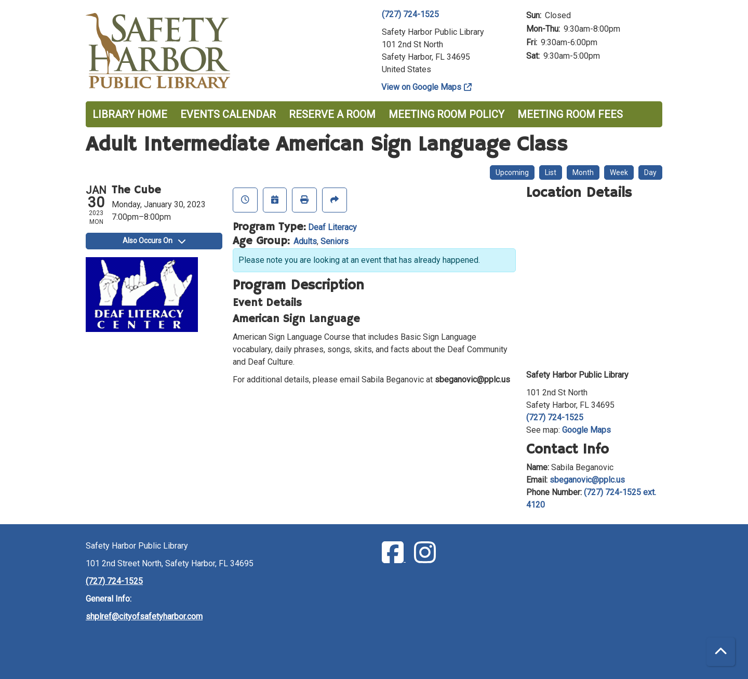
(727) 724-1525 (410, 14)
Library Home (129, 114)
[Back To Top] (720, 651)
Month (583, 172)
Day (650, 172)
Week (619, 172)
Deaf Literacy (332, 227)
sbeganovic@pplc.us (587, 480)
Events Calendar (228, 114)
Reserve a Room (332, 114)
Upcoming (512, 172)
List (550, 172)
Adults (305, 241)
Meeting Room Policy (446, 114)
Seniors (334, 241)
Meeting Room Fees (570, 114)
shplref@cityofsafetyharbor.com (144, 616)
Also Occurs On (154, 240)
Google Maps (586, 430)
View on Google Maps (421, 87)
